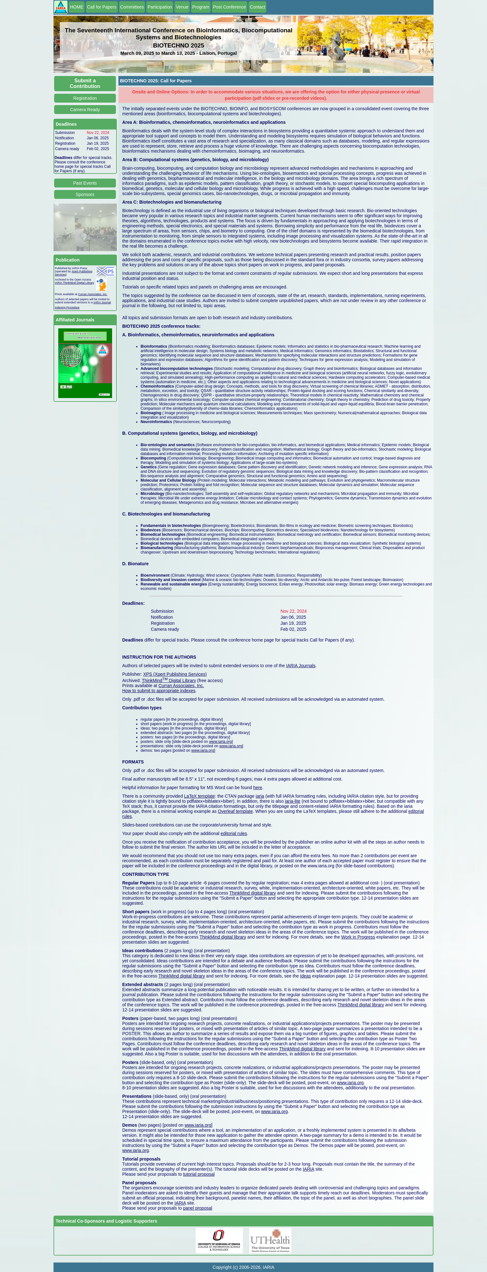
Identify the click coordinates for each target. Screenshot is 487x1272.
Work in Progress (358, 937)
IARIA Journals (301, 665)
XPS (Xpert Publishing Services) (175, 674)
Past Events (85, 183)
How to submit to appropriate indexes (158, 690)
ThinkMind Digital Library (169, 680)
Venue (182, 6)
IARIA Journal (102, 302)
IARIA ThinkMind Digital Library (74, 282)
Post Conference (229, 6)
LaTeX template (199, 796)
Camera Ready (85, 109)
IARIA (308, 1169)
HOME (76, 6)
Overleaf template (235, 811)
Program (200, 6)
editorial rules (234, 833)
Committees (132, 6)
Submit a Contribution (85, 83)
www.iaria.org (220, 741)
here (257, 787)
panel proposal (197, 1208)
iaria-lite (292, 801)
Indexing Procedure (67, 307)
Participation (160, 6)
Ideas (305, 975)
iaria (260, 796)
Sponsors (85, 194)
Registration (85, 98)
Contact (257, 6)
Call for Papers (102, 6)
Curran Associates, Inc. (93, 294)
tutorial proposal (199, 1174)
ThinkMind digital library (252, 892)
